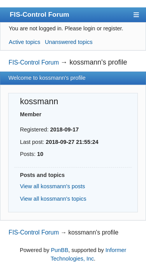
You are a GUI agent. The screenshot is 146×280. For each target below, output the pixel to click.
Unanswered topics (68, 42)
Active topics (24, 42)
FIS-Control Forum (39, 14)
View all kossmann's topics (53, 199)
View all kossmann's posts (52, 186)
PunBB (60, 250)
